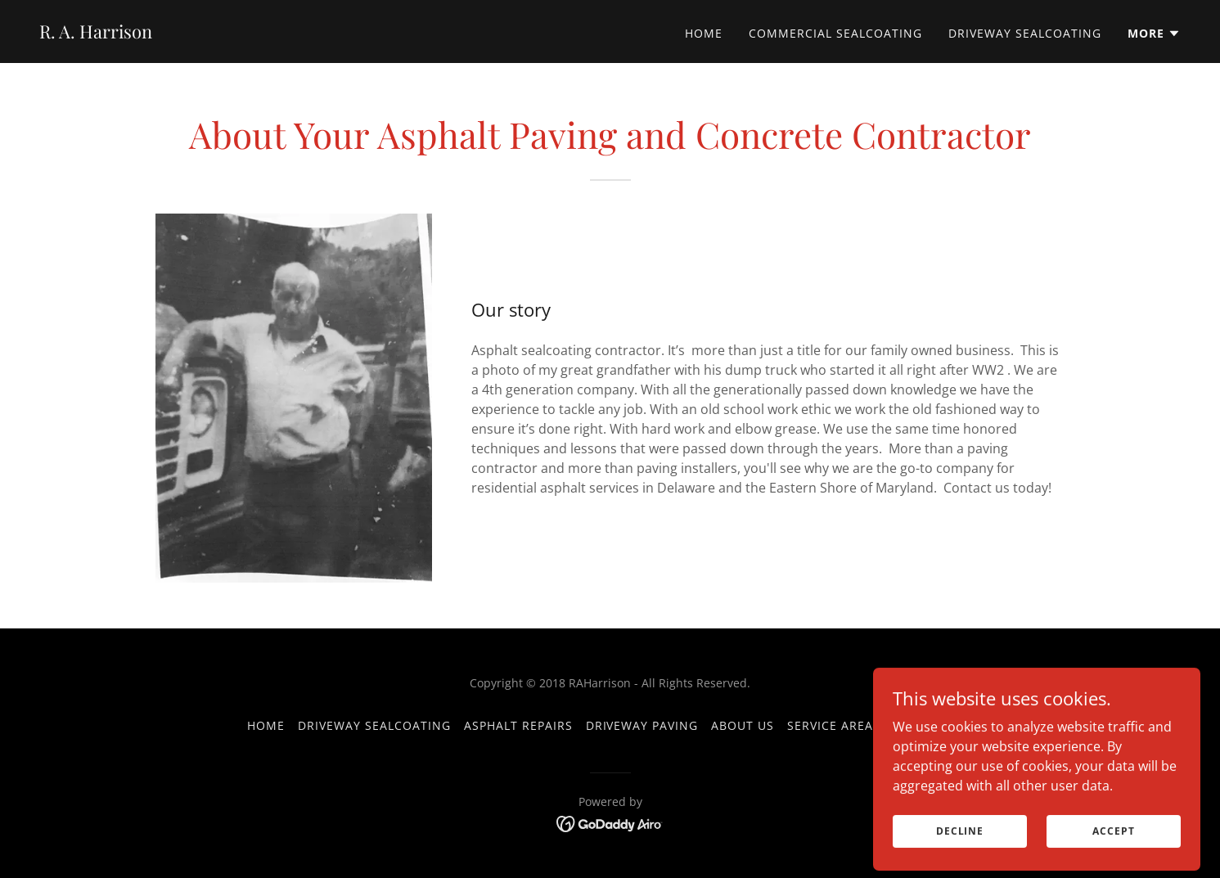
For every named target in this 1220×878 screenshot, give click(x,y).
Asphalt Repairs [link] (518, 725)
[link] (95, 34)
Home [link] (704, 33)
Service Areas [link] (833, 725)
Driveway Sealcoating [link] (1024, 33)
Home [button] (266, 725)
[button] (1154, 33)
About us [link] (742, 725)
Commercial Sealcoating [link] (835, 33)
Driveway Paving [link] (642, 725)
